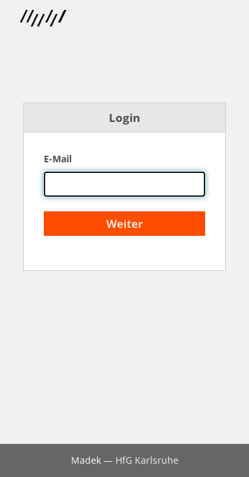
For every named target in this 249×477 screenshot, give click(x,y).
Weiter (124, 223)
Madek (86, 460)
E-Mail (58, 158)
